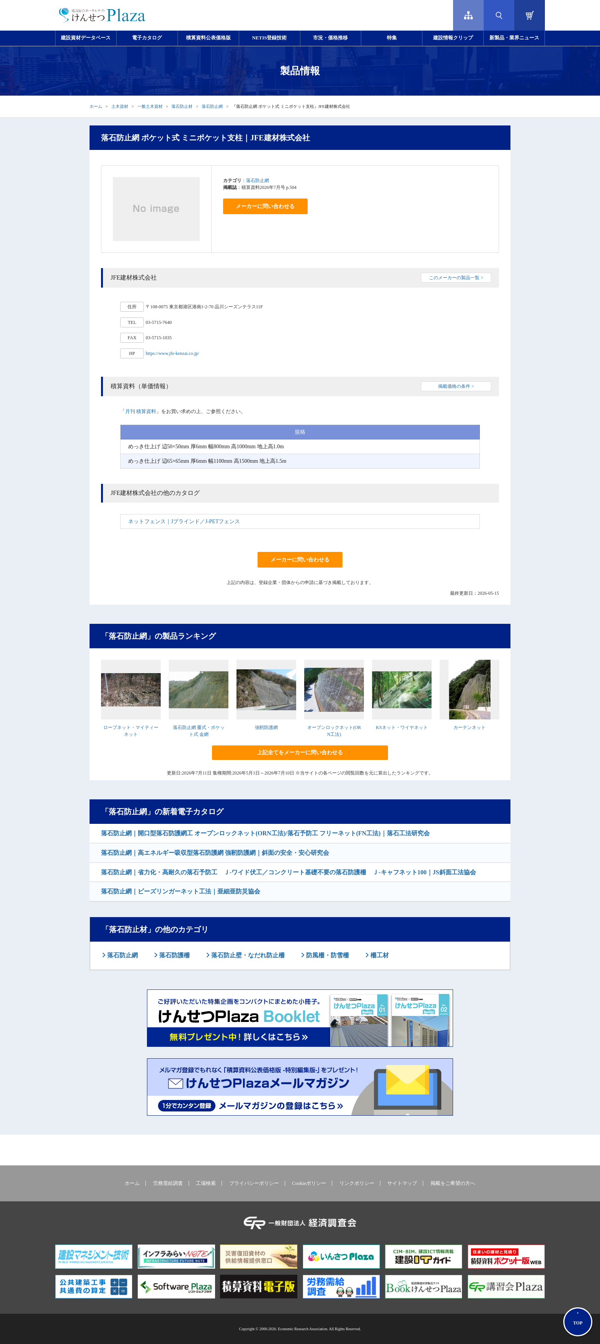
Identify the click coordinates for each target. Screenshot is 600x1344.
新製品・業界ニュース (514, 38)
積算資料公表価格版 (208, 38)
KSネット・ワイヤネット (401, 727)
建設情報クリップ (453, 38)
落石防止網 (212, 106)
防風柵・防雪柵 (327, 955)
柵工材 (379, 955)
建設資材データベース (86, 38)
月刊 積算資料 (140, 411)
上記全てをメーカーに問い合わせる (300, 752)
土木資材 (119, 106)
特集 (392, 38)
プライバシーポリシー (254, 1183)
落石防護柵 (174, 955)
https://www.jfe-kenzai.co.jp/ (172, 353)
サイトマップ (402, 1183)
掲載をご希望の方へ (452, 1183)
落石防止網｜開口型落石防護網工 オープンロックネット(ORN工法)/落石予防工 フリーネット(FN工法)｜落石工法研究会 (265, 833)
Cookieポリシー (309, 1183)
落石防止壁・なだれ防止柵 (247, 955)
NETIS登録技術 (269, 38)
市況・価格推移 (330, 38)
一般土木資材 (150, 106)
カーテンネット (469, 727)
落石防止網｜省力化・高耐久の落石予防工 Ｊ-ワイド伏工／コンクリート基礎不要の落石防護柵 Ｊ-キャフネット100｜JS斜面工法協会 (288, 872)
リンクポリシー (356, 1183)
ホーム (96, 106)
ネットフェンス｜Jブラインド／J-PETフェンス (184, 521)
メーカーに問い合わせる (265, 206)
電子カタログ (147, 38)
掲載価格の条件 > (456, 386)
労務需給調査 (168, 1183)
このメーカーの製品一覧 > (456, 277)
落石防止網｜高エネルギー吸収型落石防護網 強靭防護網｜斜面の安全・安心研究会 (215, 852)
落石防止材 (181, 106)
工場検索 (206, 1183)
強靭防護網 (266, 727)
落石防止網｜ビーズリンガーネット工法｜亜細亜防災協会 (180, 891)
